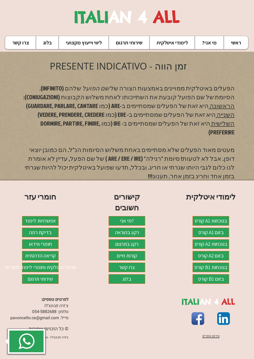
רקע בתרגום (126, 244)
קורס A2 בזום (211, 255)
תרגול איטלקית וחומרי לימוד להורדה (40, 267)
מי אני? (127, 220)
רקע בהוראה (127, 232)
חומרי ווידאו (40, 244)
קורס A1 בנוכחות (211, 220)
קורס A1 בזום (211, 232)
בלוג (127, 279)
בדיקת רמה (40, 232)
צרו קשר (127, 267)
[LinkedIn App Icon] (223, 318)
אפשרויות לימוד (40, 220)
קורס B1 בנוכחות (210, 267)
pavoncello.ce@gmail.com (34, 318)
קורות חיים (127, 255)
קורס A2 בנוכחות (211, 244)
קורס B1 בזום (211, 279)
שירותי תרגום (40, 279)
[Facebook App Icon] (198, 318)
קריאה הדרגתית (40, 255)
